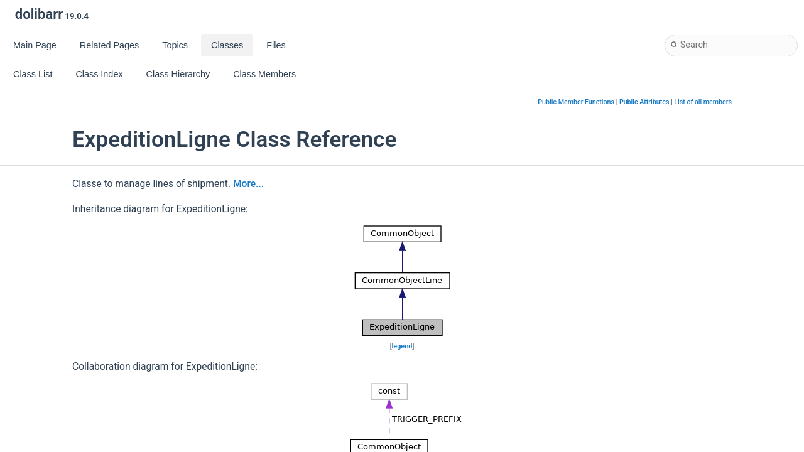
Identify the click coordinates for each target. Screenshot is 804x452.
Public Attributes (644, 102)
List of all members (703, 102)
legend (402, 346)
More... (248, 184)
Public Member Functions (576, 102)
